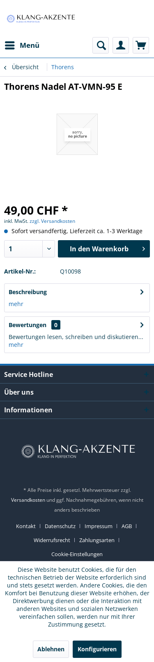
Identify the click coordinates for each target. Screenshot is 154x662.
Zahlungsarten (97, 540)
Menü (22, 44)
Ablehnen (50, 649)
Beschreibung (28, 292)
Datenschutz (60, 526)
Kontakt (26, 526)
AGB (127, 526)
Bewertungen (27, 325)
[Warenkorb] (141, 45)
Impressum (99, 526)
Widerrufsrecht (52, 540)
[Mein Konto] (121, 45)
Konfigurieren (97, 649)
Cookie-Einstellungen (77, 554)
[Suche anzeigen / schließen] (100, 45)
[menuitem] (22, 45)
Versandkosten (28, 499)
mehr (16, 304)
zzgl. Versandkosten (52, 221)
